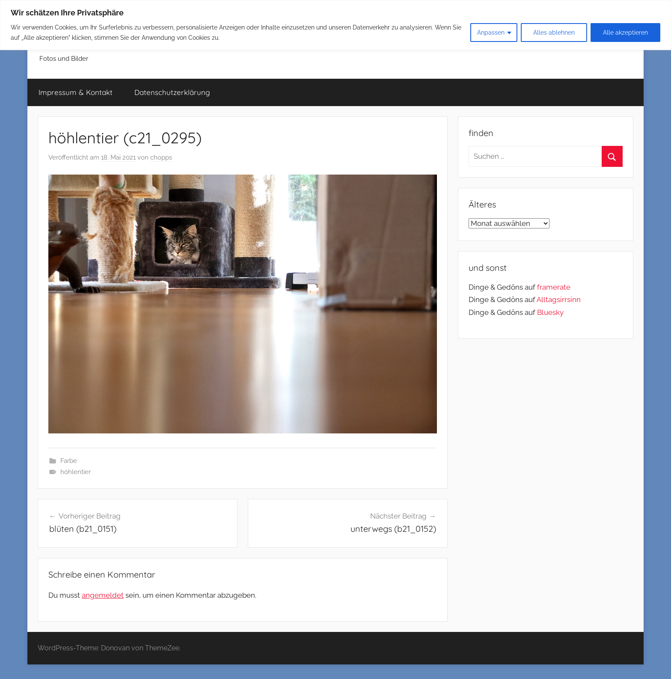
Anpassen (491, 32)
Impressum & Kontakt (76, 92)
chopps (161, 157)
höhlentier (75, 472)
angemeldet (103, 595)
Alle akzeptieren (625, 32)
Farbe (68, 461)
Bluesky (550, 312)
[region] (335, 25)
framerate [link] (553, 287)
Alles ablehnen (554, 32)
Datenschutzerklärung (172, 92)
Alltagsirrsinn (559, 299)
